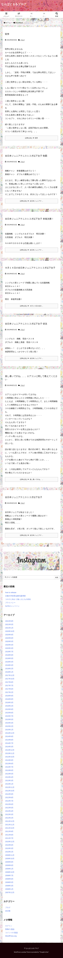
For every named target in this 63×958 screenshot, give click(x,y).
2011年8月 (9, 835)
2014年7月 (9, 743)
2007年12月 (9, 892)
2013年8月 (9, 764)
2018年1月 (9, 672)
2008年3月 (9, 886)
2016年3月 (9, 702)
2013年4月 (9, 777)
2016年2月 (9, 706)
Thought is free (44, 952)
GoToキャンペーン (12, 606)
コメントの (11, 933)
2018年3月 (9, 665)
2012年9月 (9, 794)
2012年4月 (9, 811)
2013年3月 (9, 780)
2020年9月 (9, 635)
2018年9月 (9, 655)
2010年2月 (9, 852)
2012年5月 (9, 808)
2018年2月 (9, 669)
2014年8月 (9, 740)
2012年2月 (9, 818)
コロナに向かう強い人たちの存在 (18, 599)
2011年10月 (9, 828)
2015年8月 (9, 713)
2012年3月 (9, 814)
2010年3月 (9, 848)
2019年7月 (9, 652)
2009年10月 (9, 858)
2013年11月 (9, 753)
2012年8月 (9, 797)
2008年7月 (9, 875)
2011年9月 (9, 831)
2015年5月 (9, 719)
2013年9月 (9, 760)
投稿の (9, 929)
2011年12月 (9, 821)
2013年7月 (9, 767)
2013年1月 (9, 784)
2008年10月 (9, 872)
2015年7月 (9, 716)
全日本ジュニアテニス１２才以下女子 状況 (26, 324)
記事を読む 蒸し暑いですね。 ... (31, 479)
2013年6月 (9, 770)
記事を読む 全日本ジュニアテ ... (31, 201)
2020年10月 (9, 631)
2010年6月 (9, 845)
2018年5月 (9, 658)
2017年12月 (9, 675)
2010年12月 (9, 842)
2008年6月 (9, 879)
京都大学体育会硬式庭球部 (15, 596)
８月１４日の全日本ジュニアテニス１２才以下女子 (30, 268)
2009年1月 (9, 869)
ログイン (8, 926)
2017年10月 (9, 679)
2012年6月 (9, 804)
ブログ (22, 40)
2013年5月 (9, 774)
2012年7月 (9, 801)
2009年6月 (9, 865)
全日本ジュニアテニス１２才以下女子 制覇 (26, 156)
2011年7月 (9, 838)
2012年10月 (9, 791)
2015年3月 (9, 723)
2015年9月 (9, 709)
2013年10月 (9, 757)
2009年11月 (9, 855)
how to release (10, 592)
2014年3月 (9, 747)
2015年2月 (9, 726)
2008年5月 (9, 882)
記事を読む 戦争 (31, 138)
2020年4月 (9, 645)
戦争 (7, 34)
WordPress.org (11, 936)
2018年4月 (9, 662)
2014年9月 (9, 736)
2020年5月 (9, 641)
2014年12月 (9, 733)
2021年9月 (9, 621)
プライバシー (10, 603)
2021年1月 (9, 628)
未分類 (7, 911)
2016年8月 (9, 699)
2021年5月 (9, 624)
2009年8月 (9, 862)
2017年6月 (9, 689)
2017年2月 (9, 692)
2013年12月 (9, 750)
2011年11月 (9, 825)
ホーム (8, 23)
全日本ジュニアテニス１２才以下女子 (23, 497)
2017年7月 (9, 685)
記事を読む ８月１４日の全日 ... (31, 306)
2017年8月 (9, 682)
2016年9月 (9, 696)
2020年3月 (9, 648)
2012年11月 (9, 787)
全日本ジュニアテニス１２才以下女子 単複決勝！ (29, 219)
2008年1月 (9, 889)
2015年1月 (9, 730)
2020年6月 (9, 638)
